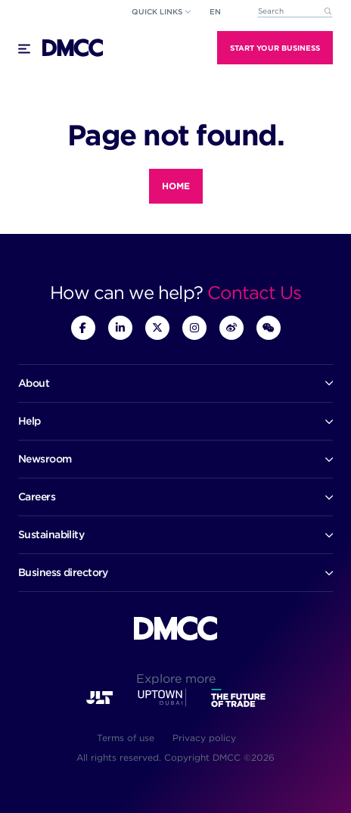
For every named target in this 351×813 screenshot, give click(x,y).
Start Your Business (275, 47)
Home (176, 186)
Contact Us (254, 293)
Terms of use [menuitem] (125, 737)
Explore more (176, 678)
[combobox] (295, 11)
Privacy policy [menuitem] (204, 737)
